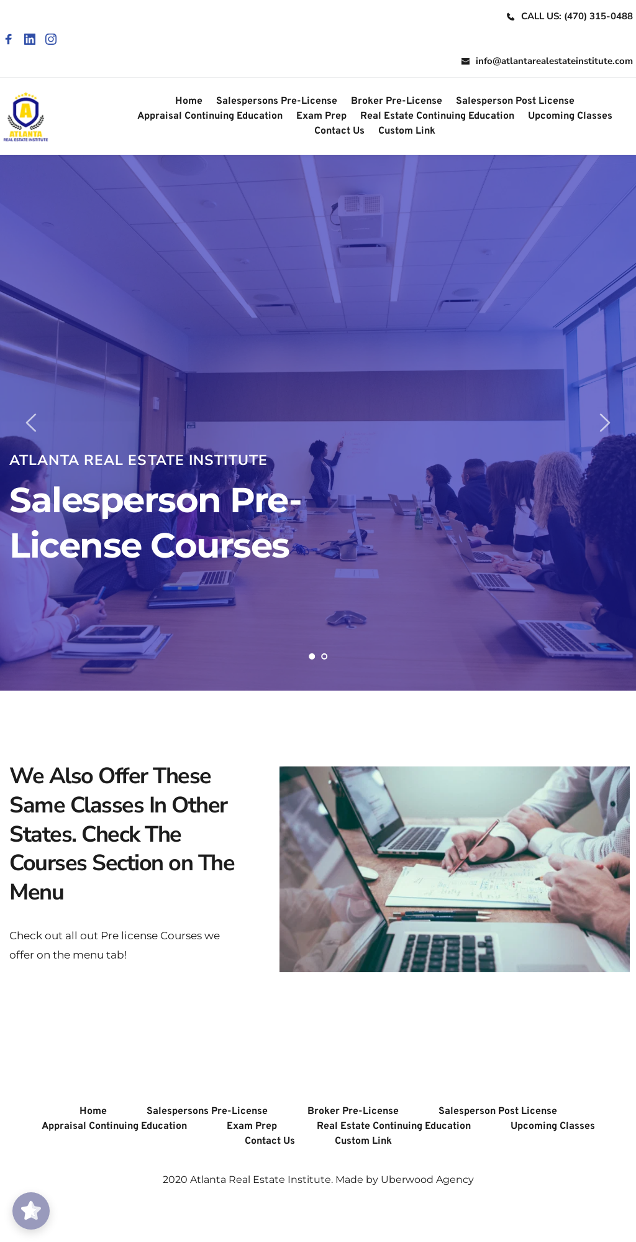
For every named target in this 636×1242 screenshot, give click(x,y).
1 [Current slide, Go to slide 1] (312, 656)
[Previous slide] (32, 423)
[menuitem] (189, 101)
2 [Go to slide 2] (324, 656)
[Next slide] (604, 423)
